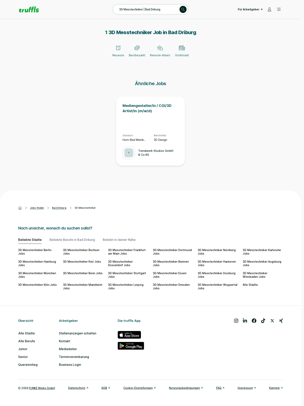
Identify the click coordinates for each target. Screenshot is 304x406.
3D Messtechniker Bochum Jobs (81, 251)
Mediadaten (68, 349)
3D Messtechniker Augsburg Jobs (262, 263)
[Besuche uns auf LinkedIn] (245, 320)
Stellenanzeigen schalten (77, 333)
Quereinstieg (28, 365)
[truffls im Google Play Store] (131, 346)
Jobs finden (37, 207)
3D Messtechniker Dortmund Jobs (172, 251)
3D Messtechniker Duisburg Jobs (216, 274)
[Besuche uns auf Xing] (281, 320)
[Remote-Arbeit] (160, 53)
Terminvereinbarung (74, 357)
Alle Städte (250, 284)
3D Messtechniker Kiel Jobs (82, 261)
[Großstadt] (182, 53)
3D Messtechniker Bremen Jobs (171, 263)
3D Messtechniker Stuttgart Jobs (127, 274)
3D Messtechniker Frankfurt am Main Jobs (127, 251)
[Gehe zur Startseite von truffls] (29, 9)
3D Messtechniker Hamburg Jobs (37, 263)
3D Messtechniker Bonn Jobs (83, 273)
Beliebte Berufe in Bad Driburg (72, 240)
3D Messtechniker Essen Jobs (169, 274)
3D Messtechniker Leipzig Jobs (125, 286)
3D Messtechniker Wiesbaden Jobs (255, 274)
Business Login (70, 365)
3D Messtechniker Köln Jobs (37, 284)
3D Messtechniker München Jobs (37, 274)
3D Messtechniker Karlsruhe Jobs (262, 251)
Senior (23, 357)
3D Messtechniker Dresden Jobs (171, 286)
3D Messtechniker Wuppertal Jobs (217, 286)
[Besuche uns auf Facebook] (254, 320)
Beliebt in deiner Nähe (119, 240)
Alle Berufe (26, 341)
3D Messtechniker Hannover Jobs (217, 263)
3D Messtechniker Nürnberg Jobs (217, 251)
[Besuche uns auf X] (272, 320)
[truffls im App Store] (131, 335)
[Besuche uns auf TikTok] (263, 320)
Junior (22, 349)
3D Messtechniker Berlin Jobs (34, 251)
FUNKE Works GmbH (42, 388)
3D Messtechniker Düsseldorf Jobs (120, 263)
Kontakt (64, 341)
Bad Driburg (59, 207)
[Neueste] (118, 53)
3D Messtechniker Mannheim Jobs (82, 286)
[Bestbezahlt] (137, 53)
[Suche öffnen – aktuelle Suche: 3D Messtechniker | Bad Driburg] (150, 9)
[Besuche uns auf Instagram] (236, 320)
